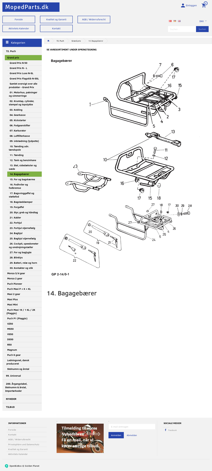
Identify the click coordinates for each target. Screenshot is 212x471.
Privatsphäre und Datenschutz (23, 444)
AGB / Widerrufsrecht (94, 19)
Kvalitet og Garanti (56, 19)
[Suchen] (202, 29)
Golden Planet (32, 465)
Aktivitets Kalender (19, 28)
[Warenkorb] (204, 5)
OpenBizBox (16, 465)
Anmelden (116, 435)
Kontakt (56, 28)
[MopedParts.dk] (27, 7)
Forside (19, 19)
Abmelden (132, 435)
